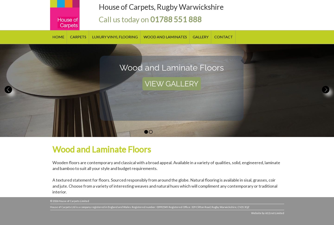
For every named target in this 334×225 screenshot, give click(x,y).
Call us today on (150, 19)
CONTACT (223, 37)
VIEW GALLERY (172, 83)
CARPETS (78, 37)
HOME (58, 37)
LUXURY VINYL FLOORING (115, 37)
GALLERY (201, 37)
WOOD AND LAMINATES (165, 37)
